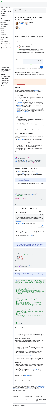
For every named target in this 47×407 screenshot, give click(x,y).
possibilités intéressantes (33, 79)
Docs (2, 4)
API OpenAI (41, 90)
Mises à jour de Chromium (28, 396)
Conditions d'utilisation (16, 405)
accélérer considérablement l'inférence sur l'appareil (24, 355)
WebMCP (9, 5)
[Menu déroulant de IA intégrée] (6, 5)
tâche (23, 173)
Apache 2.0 (29, 387)
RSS (36, 401)
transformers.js (19, 105)
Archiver (26, 399)
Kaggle (42, 225)
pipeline (36, 173)
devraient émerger (27, 375)
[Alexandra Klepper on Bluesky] (21, 28)
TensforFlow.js (19, 102)
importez (22, 139)
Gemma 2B (19, 108)
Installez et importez (20, 223)
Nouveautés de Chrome (31, 1)
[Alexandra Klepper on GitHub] (19, 28)
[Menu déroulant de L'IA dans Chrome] (31, 5)
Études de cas (21, 1)
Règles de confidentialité (24, 405)
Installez (18, 139)
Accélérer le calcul (20, 5)
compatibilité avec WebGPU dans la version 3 (31, 353)
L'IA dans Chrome (27, 5)
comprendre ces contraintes (21, 84)
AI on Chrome (8, 4)
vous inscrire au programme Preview (24, 382)
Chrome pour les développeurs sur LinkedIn (41, 400)
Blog (25, 1)
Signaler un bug (15, 396)
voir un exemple (30, 235)
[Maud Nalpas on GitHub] (19, 24)
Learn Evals (14, 5)
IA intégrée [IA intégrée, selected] (3, 5)
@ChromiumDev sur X (39, 396)
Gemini (36, 245)
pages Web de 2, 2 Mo (33, 369)
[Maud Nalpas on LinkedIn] (21, 24)
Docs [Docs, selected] (15, 1)
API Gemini (36, 90)
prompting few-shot (24, 275)
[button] (6, 22)
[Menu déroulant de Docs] (17, 1)
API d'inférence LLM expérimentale (23, 111)
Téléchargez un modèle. (21, 225)
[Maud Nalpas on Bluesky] (22, 24)
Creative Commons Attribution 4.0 (39, 386)
